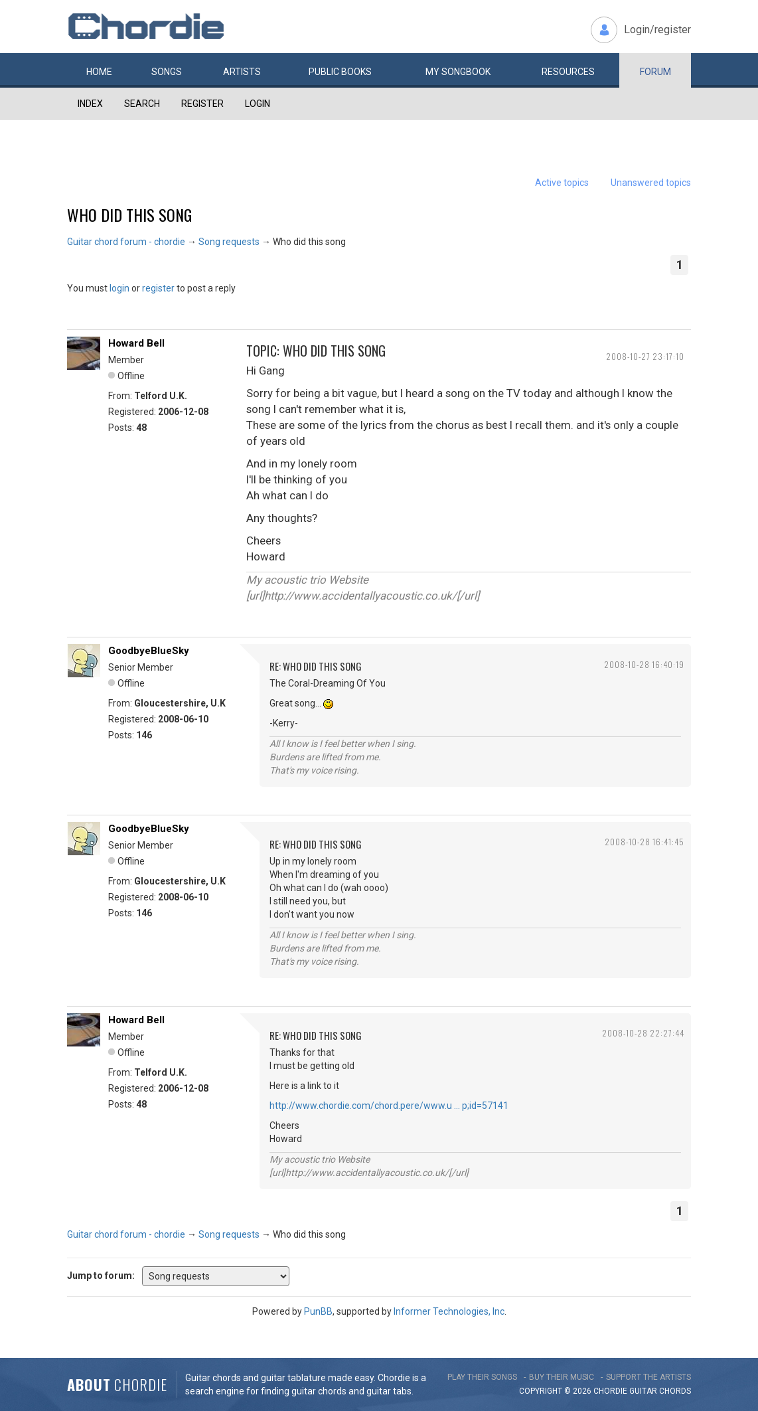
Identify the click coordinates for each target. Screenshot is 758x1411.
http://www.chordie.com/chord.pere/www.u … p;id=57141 (388, 1105)
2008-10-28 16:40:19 (644, 664)
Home (99, 71)
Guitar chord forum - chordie (126, 241)
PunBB (318, 1311)
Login (257, 103)
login (119, 288)
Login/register (657, 29)
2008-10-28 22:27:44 (643, 1032)
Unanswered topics (651, 182)
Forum (655, 71)
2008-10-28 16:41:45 (644, 841)
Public (340, 71)
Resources (568, 71)
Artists (242, 71)
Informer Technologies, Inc (449, 1311)
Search (142, 103)
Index (90, 103)
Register (202, 103)
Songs (166, 71)
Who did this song (129, 214)
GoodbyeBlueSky (148, 651)
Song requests (229, 241)
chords (675, 1391)
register (158, 288)
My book (458, 71)
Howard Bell (136, 343)
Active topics (562, 182)
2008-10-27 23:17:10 (645, 356)
